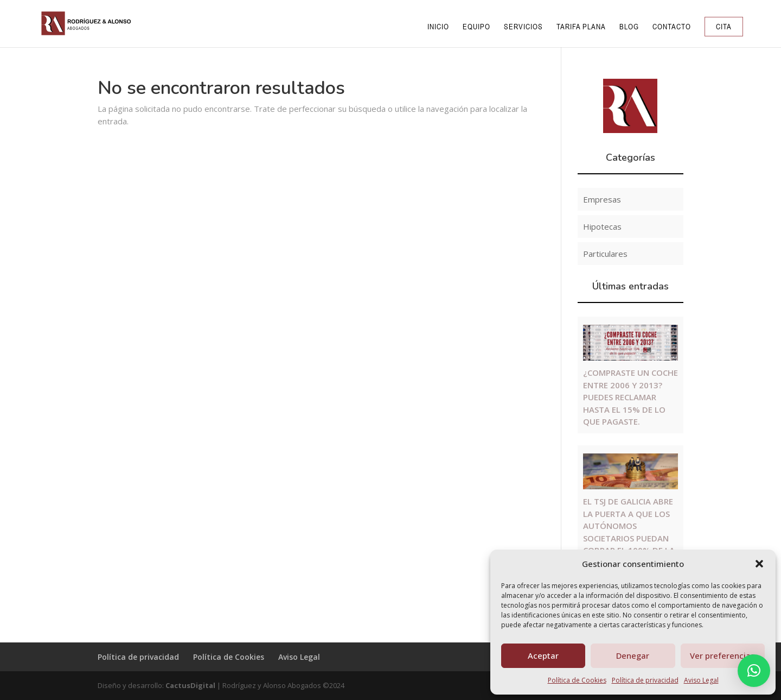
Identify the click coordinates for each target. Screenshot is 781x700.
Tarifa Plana (581, 27)
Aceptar (543, 655)
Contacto (671, 27)
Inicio (438, 27)
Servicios (523, 27)
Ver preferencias (722, 655)
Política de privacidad (645, 680)
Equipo (476, 27)
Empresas (602, 199)
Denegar (632, 655)
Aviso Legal (701, 680)
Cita (724, 26)
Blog (629, 27)
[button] (759, 563)
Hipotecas (602, 226)
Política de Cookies (577, 680)
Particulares (605, 253)
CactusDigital (190, 685)
